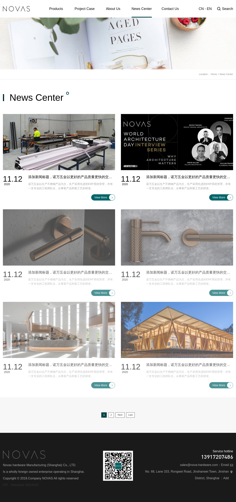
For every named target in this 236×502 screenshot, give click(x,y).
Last (130, 415)
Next (120, 415)
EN (209, 9)
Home (214, 74)
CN (201, 9)
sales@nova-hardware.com (199, 465)
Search (225, 9)
